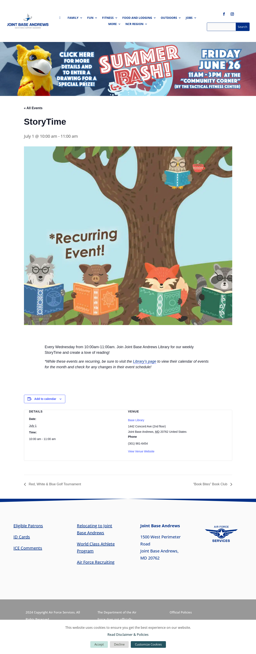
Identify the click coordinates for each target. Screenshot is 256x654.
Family (73, 18)
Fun (90, 18)
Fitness (108, 18)
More (112, 24)
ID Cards (21, 537)
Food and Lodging (137, 18)
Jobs (189, 18)
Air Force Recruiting (95, 562)
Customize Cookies (148, 644)
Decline (119, 644)
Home (61, 18)
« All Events (33, 108)
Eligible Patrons (28, 525)
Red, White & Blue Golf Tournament (54, 484)
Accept (99, 644)
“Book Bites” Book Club (210, 484)
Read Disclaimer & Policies (128, 634)
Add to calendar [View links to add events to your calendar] (45, 399)
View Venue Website (141, 451)
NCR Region (134, 24)
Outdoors (169, 18)
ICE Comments (27, 548)
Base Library (136, 420)
